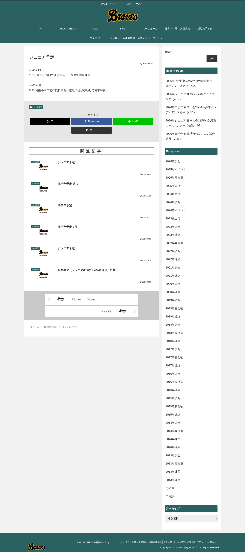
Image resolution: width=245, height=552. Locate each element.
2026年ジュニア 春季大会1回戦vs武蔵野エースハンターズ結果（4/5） (191, 123)
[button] (91, 130)
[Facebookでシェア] (91, 121)
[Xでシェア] (50, 121)
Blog (95, 542)
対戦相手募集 (148, 542)
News (87, 542)
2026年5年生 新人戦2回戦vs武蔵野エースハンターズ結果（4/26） (190, 83)
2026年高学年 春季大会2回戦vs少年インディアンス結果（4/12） (191, 110)
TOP (61, 542)
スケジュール (107, 542)
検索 (168, 52)
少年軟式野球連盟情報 (181, 542)
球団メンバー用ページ (207, 542)
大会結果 (163, 542)
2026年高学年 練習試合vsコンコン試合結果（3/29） (190, 136)
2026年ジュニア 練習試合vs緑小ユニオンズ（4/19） (190, 96)
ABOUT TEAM (74, 542)
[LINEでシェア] (133, 121)
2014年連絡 (36, 107)
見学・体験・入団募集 (128, 542)
